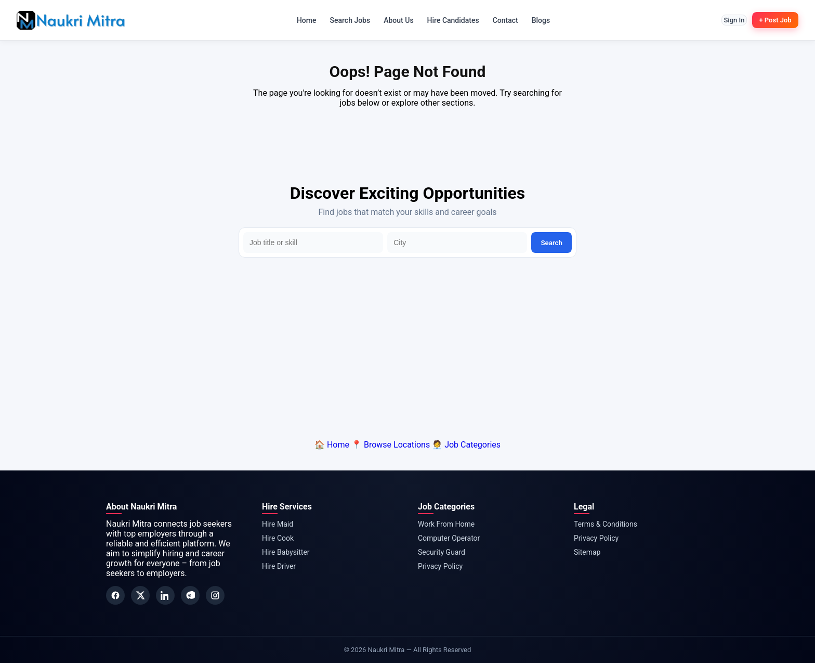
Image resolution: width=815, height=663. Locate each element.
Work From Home (446, 524)
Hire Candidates (448, 20)
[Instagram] (215, 595)
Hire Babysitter (286, 552)
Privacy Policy (440, 566)
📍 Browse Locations (390, 445)
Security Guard (441, 552)
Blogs (535, 20)
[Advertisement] (407, 346)
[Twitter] (140, 595)
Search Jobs (344, 20)
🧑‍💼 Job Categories (466, 445)
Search (551, 243)
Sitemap (587, 552)
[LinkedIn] (165, 595)
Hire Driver (279, 566)
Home (301, 20)
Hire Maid (277, 524)
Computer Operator (449, 538)
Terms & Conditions (605, 524)
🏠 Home (331, 445)
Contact (499, 20)
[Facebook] (115, 595)
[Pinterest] (190, 595)
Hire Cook (278, 538)
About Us (392, 20)
